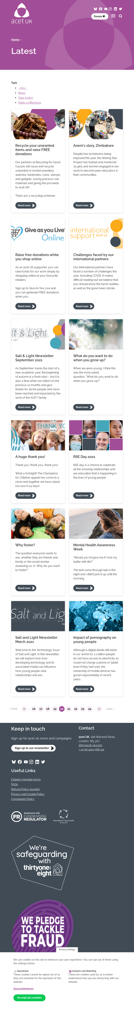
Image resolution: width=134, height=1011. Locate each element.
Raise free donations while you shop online (37, 257)
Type (14, 82)
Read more (24, 205)
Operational (23, 971)
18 (48, 709)
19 (55, 709)
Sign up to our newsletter (32, 748)
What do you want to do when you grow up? (93, 358)
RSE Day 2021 (84, 457)
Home (15, 39)
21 (69, 709)
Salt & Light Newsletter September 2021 (34, 358)
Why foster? (25, 545)
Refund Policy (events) (25, 789)
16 (34, 709)
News (21, 93)
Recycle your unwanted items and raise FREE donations (34, 149)
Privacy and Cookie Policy (27, 794)
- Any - (22, 88)
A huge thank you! (30, 457)
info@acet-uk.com (91, 745)
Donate (99, 16)
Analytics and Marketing (84, 971)
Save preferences (23, 988)
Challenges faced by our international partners (93, 257)
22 (76, 709)
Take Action (25, 97)
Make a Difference (29, 102)
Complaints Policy (22, 799)
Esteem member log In (26, 779)
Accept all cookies (29, 997)
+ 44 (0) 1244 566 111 (91, 749)
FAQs (14, 784)
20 (62, 709)
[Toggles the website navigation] (113, 15)
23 (83, 709)
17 (41, 709)
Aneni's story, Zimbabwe (93, 145)
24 (90, 709)
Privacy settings (67, 950)
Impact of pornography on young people (94, 639)
